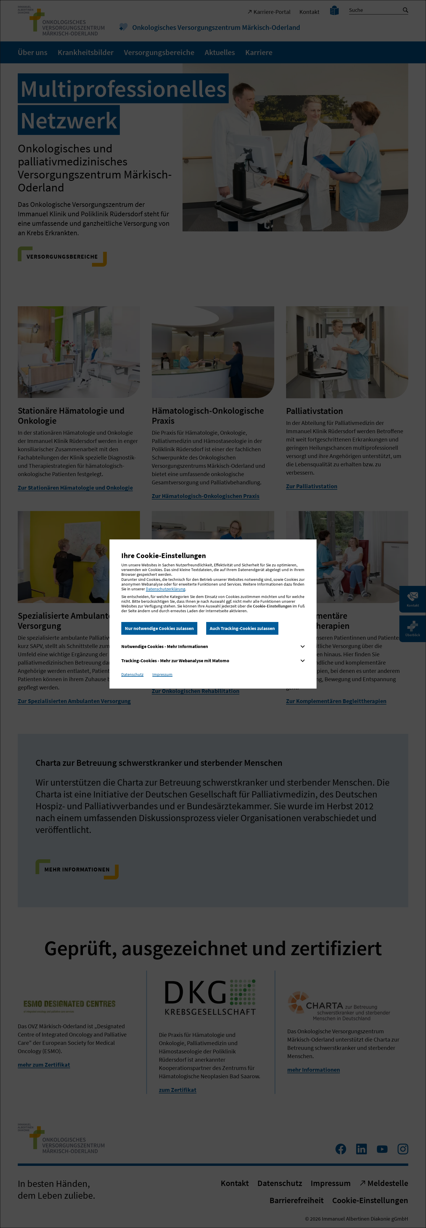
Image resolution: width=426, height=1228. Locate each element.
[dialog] (213, 614)
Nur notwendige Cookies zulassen (159, 628)
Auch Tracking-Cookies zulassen (242, 628)
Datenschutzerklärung (165, 589)
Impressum (162, 674)
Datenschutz (132, 674)
